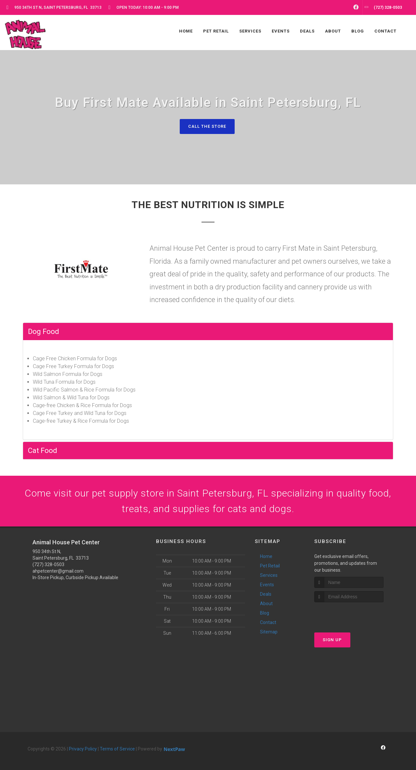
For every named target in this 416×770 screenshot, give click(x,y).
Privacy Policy (83, 748)
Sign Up (332, 639)
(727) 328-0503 (48, 564)
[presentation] (349, 614)
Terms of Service (117, 748)
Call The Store (207, 126)
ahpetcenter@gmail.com (58, 571)
